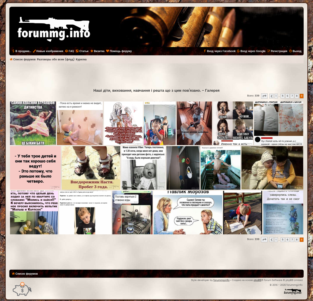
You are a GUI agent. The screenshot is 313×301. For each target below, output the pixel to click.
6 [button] (287, 96)
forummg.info (221, 280)
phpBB (257, 280)
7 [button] (292, 96)
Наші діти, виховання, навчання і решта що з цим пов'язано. (147, 90)
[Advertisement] (156, 75)
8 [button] (297, 96)
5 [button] (282, 96)
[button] (264, 96)
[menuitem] (69, 51)
